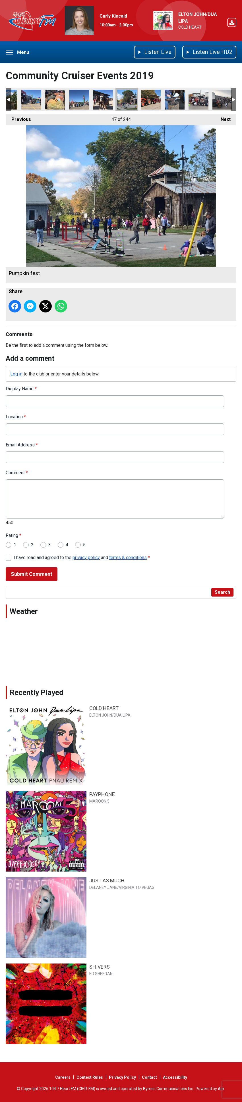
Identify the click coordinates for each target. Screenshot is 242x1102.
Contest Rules (89, 1077)
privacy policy (86, 557)
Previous (18, 118)
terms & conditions (128, 557)
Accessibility (175, 1077)
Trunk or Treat (198, 100)
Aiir (221, 1088)
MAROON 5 (99, 801)
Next (223, 118)
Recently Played (36, 692)
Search (222, 592)
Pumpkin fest (127, 100)
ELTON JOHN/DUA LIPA (110, 715)
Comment (17, 473)
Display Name (21, 388)
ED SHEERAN (101, 973)
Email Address (22, 445)
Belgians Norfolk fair (103, 100)
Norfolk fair (31, 100)
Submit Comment (31, 574)
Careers (63, 1077)
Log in (16, 374)
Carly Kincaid (113, 16)
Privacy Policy (122, 1077)
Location (16, 416)
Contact (149, 1077)
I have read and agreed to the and (82, 557)
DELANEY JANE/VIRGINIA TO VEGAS (121, 887)
